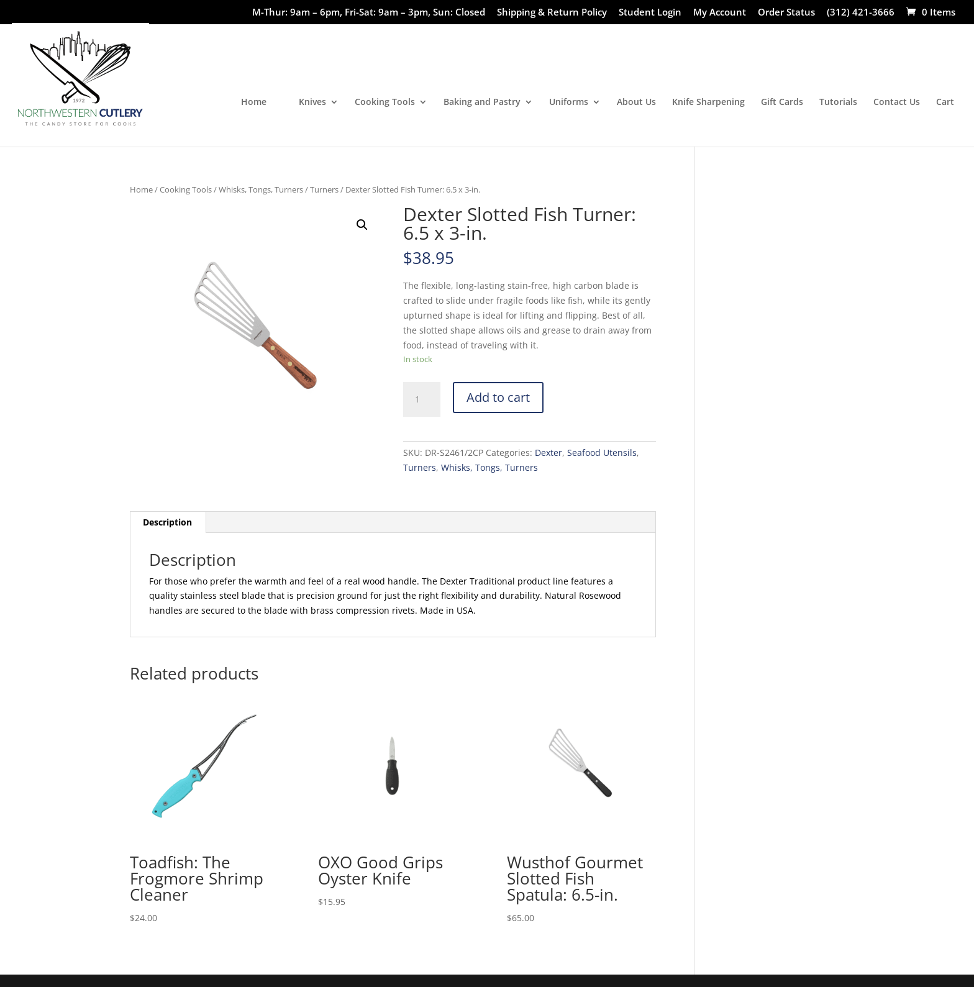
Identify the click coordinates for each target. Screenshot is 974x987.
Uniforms (568, 102)
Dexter (548, 452)
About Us (636, 102)
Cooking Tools (385, 102)
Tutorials (838, 102)
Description (167, 522)
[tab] (167, 522)
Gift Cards (782, 102)
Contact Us (896, 102)
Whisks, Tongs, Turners (261, 189)
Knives (312, 102)
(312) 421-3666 (860, 12)
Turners (324, 189)
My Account (719, 12)
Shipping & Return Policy (552, 12)
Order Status (786, 12)
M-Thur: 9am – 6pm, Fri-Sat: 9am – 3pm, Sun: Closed (368, 12)
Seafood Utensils (602, 452)
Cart (945, 102)
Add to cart (498, 397)
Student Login (650, 12)
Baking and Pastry (482, 102)
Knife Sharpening (708, 102)
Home (253, 102)
